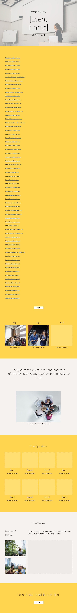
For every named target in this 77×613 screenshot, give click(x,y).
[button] (75, 2)
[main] (38, 12)
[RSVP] (38, 308)
